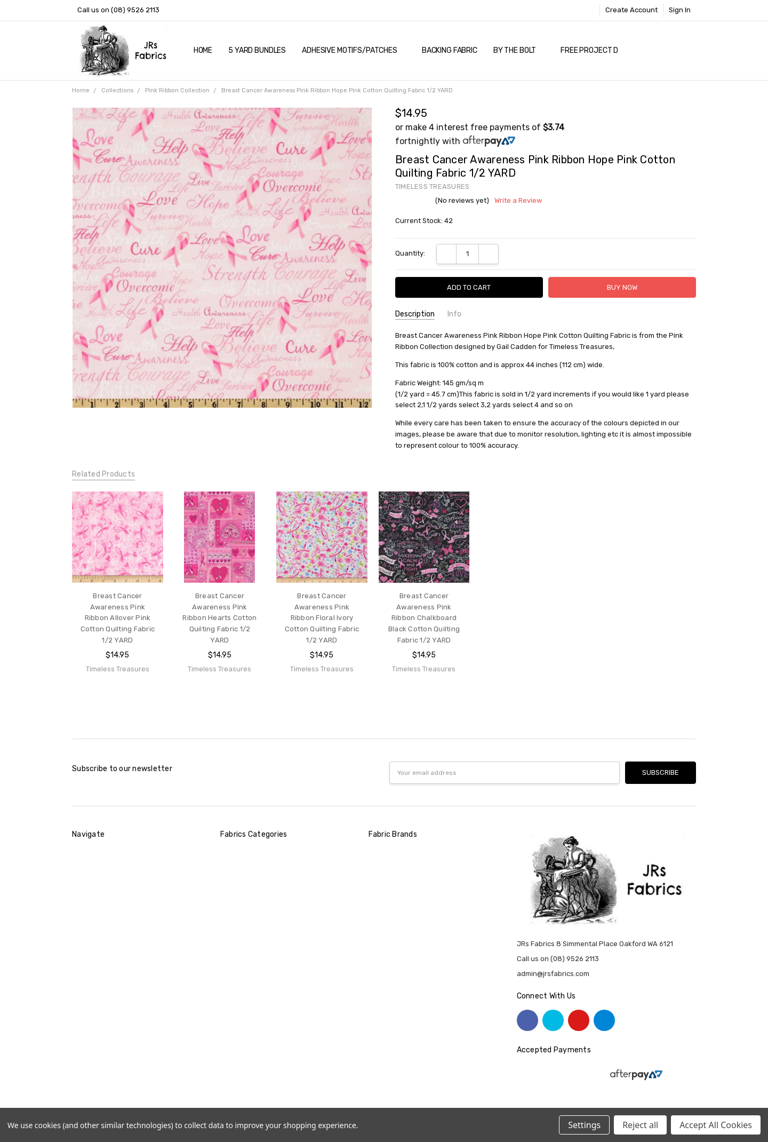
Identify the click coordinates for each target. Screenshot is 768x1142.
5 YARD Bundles (257, 50)
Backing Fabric (449, 50)
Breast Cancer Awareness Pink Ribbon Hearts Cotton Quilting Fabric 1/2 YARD (219, 618)
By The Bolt (519, 50)
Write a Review (518, 200)
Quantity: (410, 253)
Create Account (631, 10)
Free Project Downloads (608, 50)
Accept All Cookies (715, 1125)
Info (454, 314)
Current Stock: (424, 221)
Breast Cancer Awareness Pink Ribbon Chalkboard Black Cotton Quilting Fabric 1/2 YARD (424, 618)
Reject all (640, 1125)
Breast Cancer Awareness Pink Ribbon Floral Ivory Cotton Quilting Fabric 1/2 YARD (322, 618)
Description (415, 314)
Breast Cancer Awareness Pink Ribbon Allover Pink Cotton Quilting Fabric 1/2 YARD (118, 618)
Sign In (680, 10)
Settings (584, 1125)
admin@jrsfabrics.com (553, 974)
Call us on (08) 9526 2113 (118, 10)
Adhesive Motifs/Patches (354, 50)
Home (203, 50)
